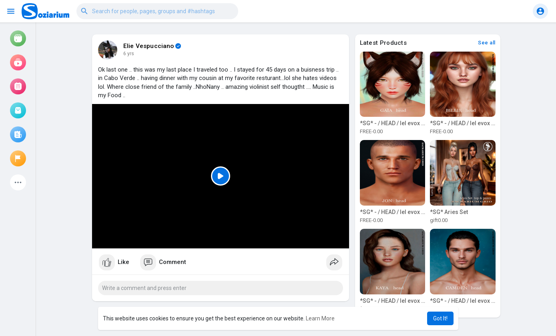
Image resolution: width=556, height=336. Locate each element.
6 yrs (128, 53)
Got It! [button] (440, 318)
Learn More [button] (320, 318)
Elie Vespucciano (148, 46)
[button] (157, 11)
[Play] (220, 176)
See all (487, 43)
